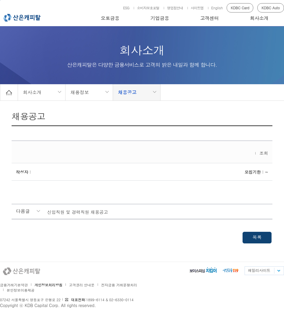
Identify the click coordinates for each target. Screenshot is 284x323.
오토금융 (110, 18)
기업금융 (159, 18)
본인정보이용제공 (20, 290)
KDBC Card (240, 7)
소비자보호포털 (148, 7)
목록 (257, 237)
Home (9, 92)
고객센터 (209, 18)
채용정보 (79, 92)
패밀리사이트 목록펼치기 (278, 271)
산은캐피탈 (22, 17)
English (217, 7)
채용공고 (127, 92)
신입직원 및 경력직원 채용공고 (77, 212)
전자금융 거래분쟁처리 (119, 284)
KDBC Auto (271, 7)
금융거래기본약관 (14, 284)
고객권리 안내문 (81, 284)
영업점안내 (175, 7)
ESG (126, 7)
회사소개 (259, 18)
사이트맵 (197, 7)
